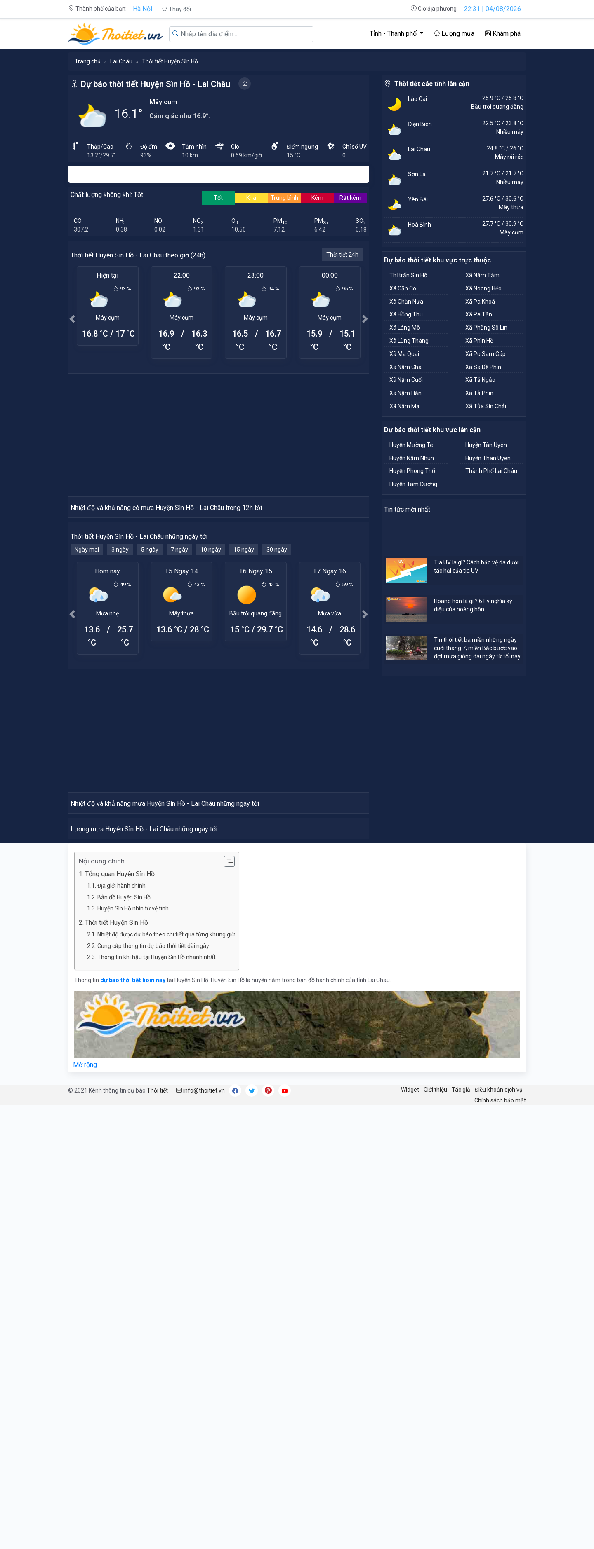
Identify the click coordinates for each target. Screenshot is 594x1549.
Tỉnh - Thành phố (394, 33)
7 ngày (179, 697)
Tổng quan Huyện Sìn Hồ (120, 1318)
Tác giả (461, 1533)
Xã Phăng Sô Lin (486, 327)
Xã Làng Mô (404, 327)
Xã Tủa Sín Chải (485, 406)
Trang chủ (88, 61)
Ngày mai (87, 697)
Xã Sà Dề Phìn (483, 367)
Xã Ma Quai (404, 354)
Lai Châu (121, 61)
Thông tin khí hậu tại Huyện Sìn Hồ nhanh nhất (156, 1400)
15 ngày (243, 697)
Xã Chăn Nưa (406, 301)
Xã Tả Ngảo (480, 380)
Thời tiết (157, 1534)
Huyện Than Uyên (488, 458)
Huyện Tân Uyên (486, 445)
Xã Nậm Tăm (482, 275)
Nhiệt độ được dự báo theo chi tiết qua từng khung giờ (166, 1378)
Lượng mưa (454, 33)
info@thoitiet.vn (200, 1534)
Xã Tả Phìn (479, 393)
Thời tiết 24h (342, 254)
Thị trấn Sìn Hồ (408, 275)
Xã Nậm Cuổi (406, 380)
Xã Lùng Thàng (409, 340)
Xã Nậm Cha (405, 367)
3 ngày (120, 697)
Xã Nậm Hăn (405, 393)
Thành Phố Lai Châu (491, 471)
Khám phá (503, 33)
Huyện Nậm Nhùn (411, 458)
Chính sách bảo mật (500, 1544)
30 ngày (276, 697)
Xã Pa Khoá (480, 301)
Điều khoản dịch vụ (499, 1533)
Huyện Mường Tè (411, 445)
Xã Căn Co (402, 288)
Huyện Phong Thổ (412, 471)
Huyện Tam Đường (413, 484)
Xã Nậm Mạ (404, 406)
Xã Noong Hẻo (483, 288)
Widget (410, 1533)
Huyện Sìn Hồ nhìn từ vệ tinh (133, 1352)
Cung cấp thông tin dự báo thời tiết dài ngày (153, 1389)
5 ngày (149, 697)
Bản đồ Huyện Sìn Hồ (124, 1341)
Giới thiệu (435, 1533)
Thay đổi (176, 9)
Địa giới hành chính (121, 1329)
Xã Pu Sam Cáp (485, 354)
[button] (72, 318)
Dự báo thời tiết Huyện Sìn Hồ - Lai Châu (155, 84)
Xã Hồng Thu (406, 314)
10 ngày (210, 697)
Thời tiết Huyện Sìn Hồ (116, 1366)
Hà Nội (142, 9)
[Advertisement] (218, 434)
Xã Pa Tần (478, 314)
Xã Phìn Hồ (479, 340)
